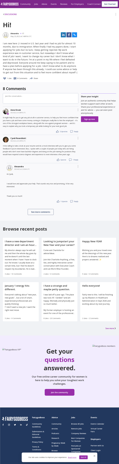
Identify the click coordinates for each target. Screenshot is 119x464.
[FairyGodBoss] (15, 419)
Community (25, 4)
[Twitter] (15, 424)
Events (54, 4)
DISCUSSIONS (10, 14)
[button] (116, 15)
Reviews (63, 4)
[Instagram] (9, 424)
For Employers (77, 4)
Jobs (36, 4)
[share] (31, 78)
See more (110, 328)
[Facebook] (3, 424)
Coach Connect (94, 4)
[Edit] (115, 14)
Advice (44, 4)
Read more (72, 457)
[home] (10, 4)
